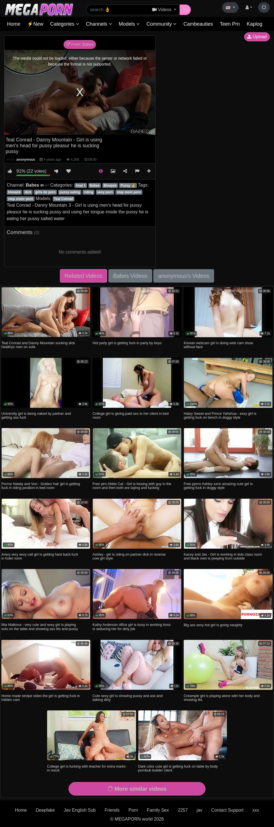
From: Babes (79, 44)
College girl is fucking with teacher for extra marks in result (86, 768)
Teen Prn (230, 24)
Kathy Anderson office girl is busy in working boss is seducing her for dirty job (132, 627)
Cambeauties (198, 24)
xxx (255, 810)
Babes (94, 185)
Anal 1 (81, 185)
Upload (257, 36)
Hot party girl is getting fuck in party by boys (127, 343)
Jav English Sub (80, 810)
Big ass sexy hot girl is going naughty (213, 625)
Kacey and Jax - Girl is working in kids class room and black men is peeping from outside (223, 556)
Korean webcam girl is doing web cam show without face (218, 345)
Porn (133, 810)
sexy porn (105, 192)
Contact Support (227, 810)
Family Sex (158, 810)
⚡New (35, 24)
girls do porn (45, 192)
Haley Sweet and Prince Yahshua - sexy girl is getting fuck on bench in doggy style (220, 415)
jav (199, 810)
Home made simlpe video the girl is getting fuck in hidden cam (40, 698)
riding (88, 192)
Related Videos (83, 276)
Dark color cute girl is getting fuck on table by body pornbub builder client (178, 768)
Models (129, 24)
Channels (99, 24)
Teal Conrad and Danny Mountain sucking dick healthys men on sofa (38, 345)
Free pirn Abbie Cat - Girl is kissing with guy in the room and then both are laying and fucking (132, 486)
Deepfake (45, 810)
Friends (112, 810)
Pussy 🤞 (127, 185)
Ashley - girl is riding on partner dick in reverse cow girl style (129, 556)
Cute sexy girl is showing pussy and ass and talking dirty (128, 698)
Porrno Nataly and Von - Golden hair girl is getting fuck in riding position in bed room (40, 486)
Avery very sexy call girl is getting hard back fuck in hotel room (39, 556)
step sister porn (20, 199)
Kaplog (254, 24)
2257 (183, 810)
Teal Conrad (63, 199)
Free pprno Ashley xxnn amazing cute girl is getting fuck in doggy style (218, 486)
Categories (64, 24)
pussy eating (70, 192)
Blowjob (110, 185)
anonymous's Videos (183, 276)
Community (161, 24)
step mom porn (129, 192)
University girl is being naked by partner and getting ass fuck (36, 415)
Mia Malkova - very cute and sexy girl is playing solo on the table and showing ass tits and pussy (39, 627)
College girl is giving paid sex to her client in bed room (131, 415)
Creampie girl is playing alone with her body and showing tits (222, 698)
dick (28, 192)
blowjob (14, 192)
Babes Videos (130, 276)
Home (13, 24)
